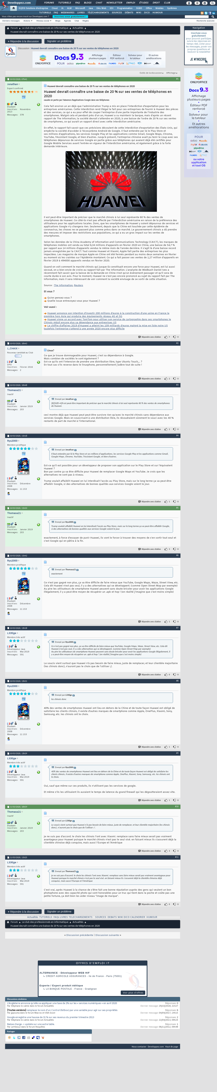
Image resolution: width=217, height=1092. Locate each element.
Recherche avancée (205, 21)
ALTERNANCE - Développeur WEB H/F (64, 972)
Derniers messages (11, 21)
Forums (49, 2)
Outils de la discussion (151, 73)
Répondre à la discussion (23, 41)
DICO (147, 12)
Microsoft (80, 8)
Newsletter (114, 2)
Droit (156, 2)
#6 (177, 555)
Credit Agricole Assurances (66, 976)
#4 (177, 435)
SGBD (139, 8)
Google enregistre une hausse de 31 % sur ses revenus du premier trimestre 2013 (50, 1017)
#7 (177, 627)
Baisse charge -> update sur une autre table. (31, 1024)
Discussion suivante (107, 935)
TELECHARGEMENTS (80, 917)
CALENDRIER (137, 917)
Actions (27, 21)
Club (166, 2)
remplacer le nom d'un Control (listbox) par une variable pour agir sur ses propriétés (72, 1010)
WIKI (138, 12)
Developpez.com (156, 1046)
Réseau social (43, 21)
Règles (86, 21)
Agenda (67, 21)
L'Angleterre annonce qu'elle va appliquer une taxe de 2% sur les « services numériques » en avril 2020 (62, 1003)
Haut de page (171, 1046)
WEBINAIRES (67, 12)
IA (62, 8)
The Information (63, 285)
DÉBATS (129, 12)
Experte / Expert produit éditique (61, 985)
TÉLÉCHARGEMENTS (98, 12)
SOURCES (117, 12)
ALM (69, 8)
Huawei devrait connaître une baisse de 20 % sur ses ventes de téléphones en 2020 (75, 48)
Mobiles (159, 8)
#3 (177, 385)
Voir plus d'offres (133, 992)
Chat (98, 2)
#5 (177, 507)
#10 (176, 806)
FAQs (56, 917)
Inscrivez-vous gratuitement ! (70, 16)
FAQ (77, 2)
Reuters (78, 285)
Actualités (78, 28)
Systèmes (172, 8)
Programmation (124, 8)
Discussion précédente (79, 935)
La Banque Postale (59, 989)
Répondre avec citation (150, 337)
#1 (177, 79)
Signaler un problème (59, 41)
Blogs (87, 2)
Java (91, 8)
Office (149, 8)
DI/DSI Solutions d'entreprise (33, 8)
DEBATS (112, 917)
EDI (111, 8)
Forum (14, 28)
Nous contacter (139, 1046)
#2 (177, 343)
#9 (177, 753)
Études (144, 2)
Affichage (171, 73)
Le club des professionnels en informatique (45, 28)
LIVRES (81, 12)
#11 (176, 857)
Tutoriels (64, 2)
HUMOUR (158, 12)
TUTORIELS (45, 12)
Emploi (130, 2)
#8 (177, 680)
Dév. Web (101, 8)
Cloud (55, 8)
